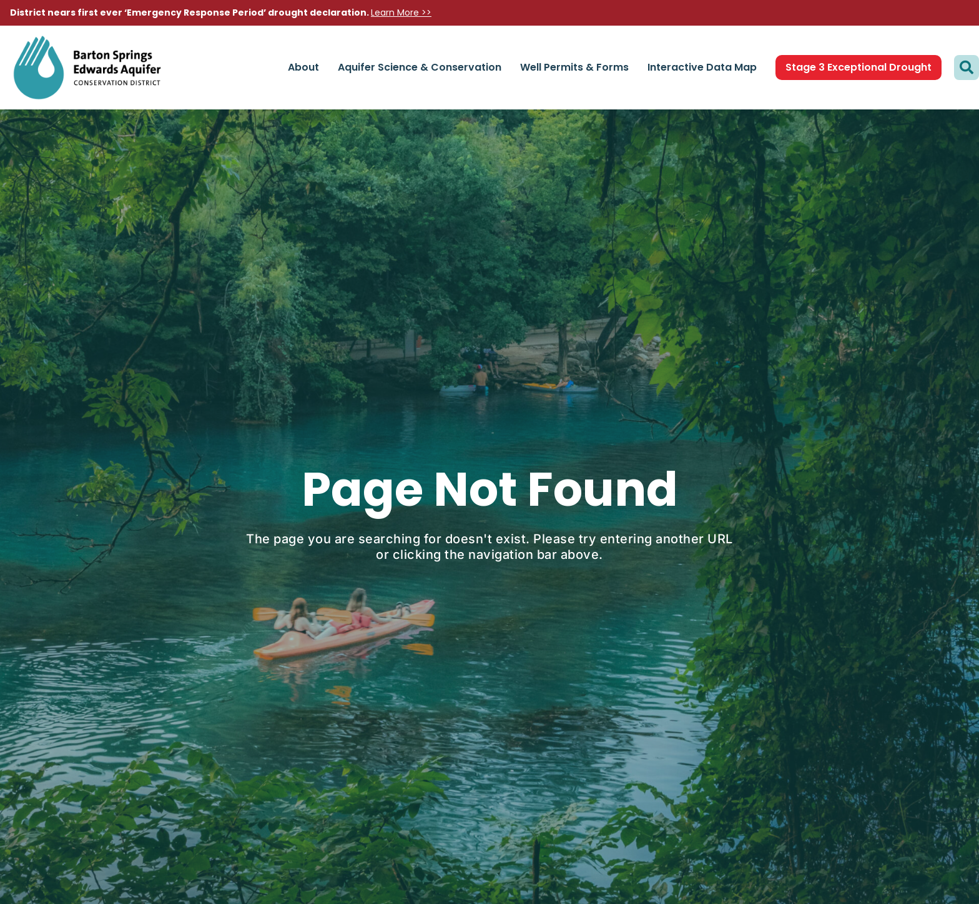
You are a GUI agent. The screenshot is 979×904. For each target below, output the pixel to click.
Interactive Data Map (702, 67)
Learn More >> (401, 12)
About (303, 67)
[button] (966, 67)
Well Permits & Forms (574, 67)
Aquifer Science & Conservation (419, 67)
